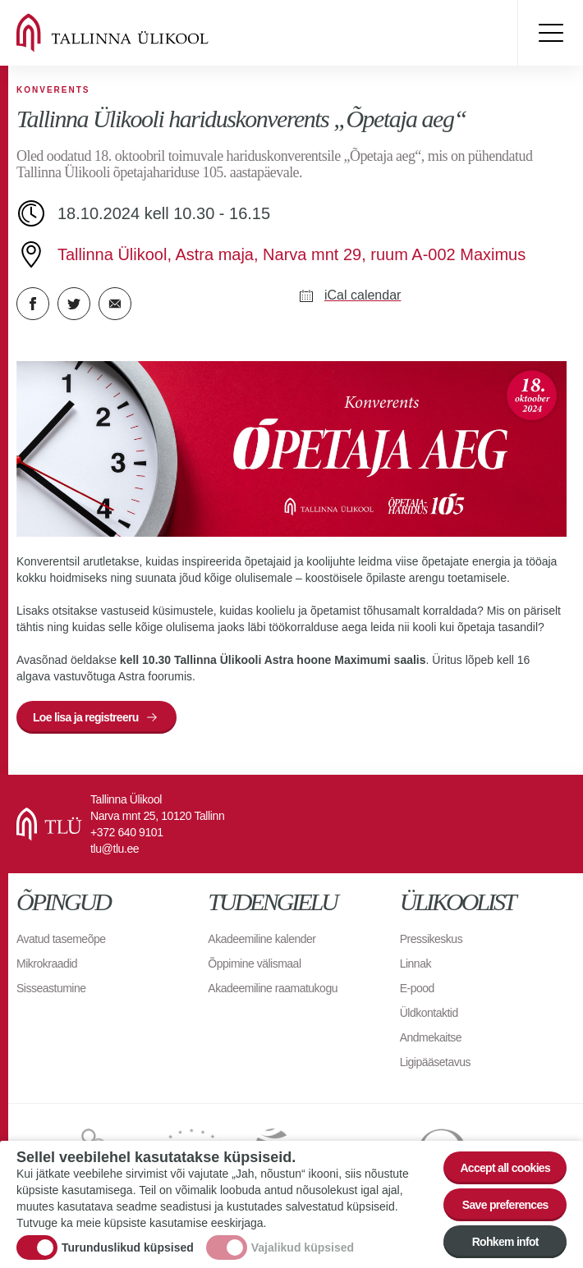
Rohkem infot (505, 1241)
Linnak (415, 963)
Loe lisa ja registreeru (86, 717)
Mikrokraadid (46, 963)
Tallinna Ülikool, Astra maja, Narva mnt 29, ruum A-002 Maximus (291, 254)
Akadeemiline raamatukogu (272, 988)
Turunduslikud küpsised (128, 1248)
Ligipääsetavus (435, 1062)
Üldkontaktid (429, 1012)
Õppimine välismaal (254, 963)
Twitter (73, 303)
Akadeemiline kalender (261, 938)
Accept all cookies (505, 1167)
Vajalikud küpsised (302, 1248)
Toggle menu (550, 33)
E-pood (417, 988)
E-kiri (115, 303)
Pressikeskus (431, 938)
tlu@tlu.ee (114, 848)
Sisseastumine (51, 988)
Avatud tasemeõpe (61, 938)
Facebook (32, 303)
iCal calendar (362, 295)
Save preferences (505, 1204)
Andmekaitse (430, 1037)
